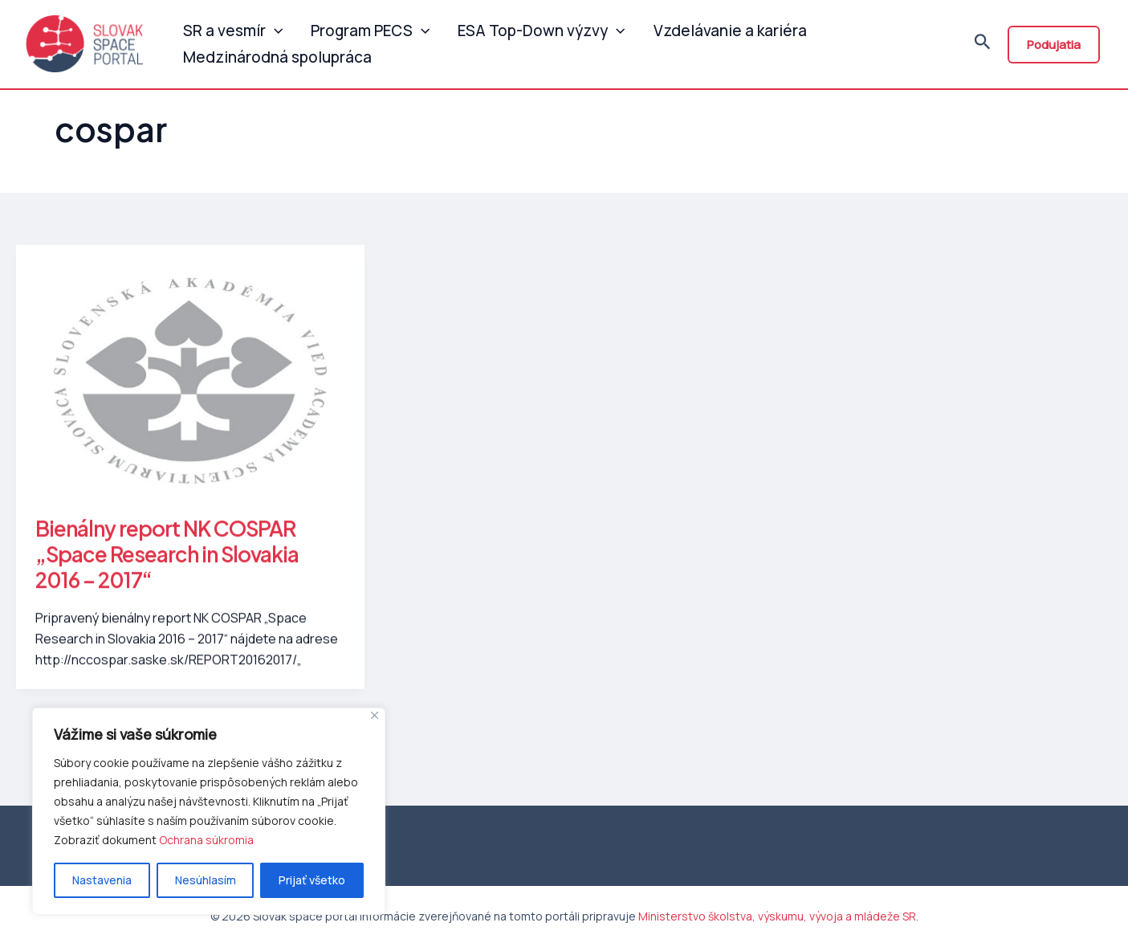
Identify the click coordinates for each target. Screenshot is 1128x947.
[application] (271, 27)
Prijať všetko (312, 880)
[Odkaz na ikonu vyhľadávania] (983, 47)
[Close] (374, 715)
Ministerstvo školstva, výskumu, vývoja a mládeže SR (777, 916)
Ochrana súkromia (206, 839)
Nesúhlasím (205, 880)
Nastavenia (102, 880)
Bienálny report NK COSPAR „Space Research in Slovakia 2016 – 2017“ (167, 560)
